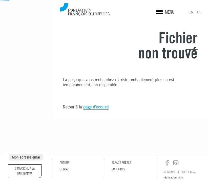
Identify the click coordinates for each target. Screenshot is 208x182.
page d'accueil (96, 107)
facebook (167, 163)
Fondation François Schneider (85, 9)
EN (191, 12)
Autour (65, 163)
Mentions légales (175, 172)
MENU (169, 12)
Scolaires (118, 169)
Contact (65, 169)
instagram (176, 163)
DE (199, 12)
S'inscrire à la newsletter (25, 171)
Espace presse (121, 163)
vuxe (180, 177)
